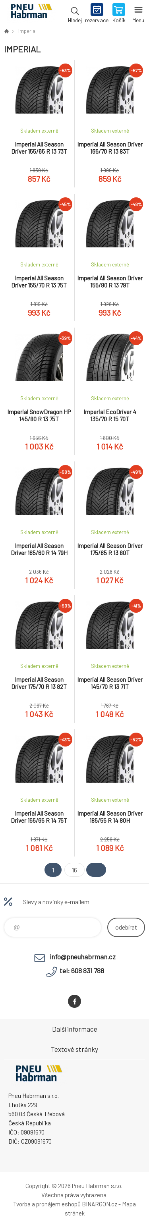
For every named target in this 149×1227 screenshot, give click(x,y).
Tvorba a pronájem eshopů (47, 1204)
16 (74, 870)
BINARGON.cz (99, 1204)
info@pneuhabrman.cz (83, 957)
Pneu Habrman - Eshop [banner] (31, 14)
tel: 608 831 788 (82, 970)
